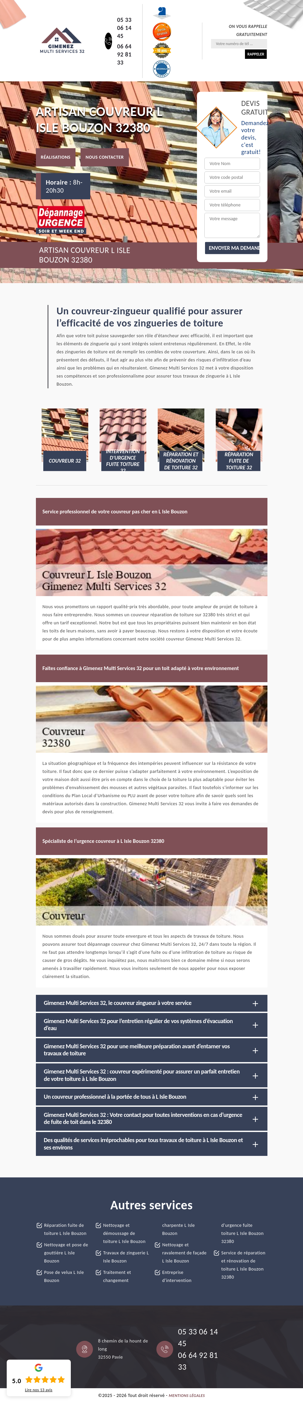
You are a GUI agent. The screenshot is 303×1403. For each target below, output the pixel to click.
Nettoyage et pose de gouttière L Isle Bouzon (66, 1253)
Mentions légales (187, 1395)
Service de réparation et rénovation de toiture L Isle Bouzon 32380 (243, 1265)
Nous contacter (105, 157)
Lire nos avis (38, 1390)
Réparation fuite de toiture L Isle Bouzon (65, 1229)
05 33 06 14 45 (124, 28)
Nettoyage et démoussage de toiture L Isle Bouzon (124, 1233)
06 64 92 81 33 (124, 54)
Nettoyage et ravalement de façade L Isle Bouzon (184, 1253)
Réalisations (55, 157)
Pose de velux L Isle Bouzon (64, 1276)
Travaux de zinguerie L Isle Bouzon (126, 1257)
